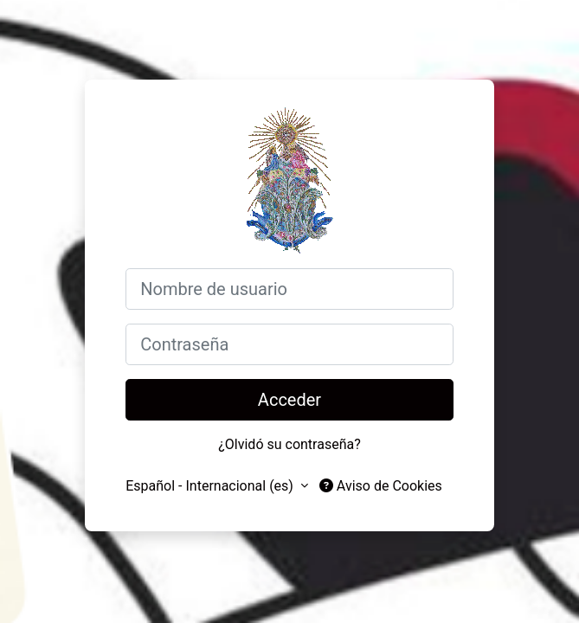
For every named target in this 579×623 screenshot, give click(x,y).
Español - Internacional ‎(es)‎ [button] (211, 486)
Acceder (289, 399)
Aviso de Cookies (380, 486)
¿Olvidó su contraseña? (289, 444)
